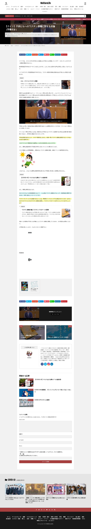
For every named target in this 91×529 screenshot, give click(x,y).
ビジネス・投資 (9, 9)
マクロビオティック (29, 6)
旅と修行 (72, 6)
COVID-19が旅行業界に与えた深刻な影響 (76, 498)
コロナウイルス (24, 34)
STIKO (12, 34)
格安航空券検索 (64, 9)
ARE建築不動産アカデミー (47, 9)
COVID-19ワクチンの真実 (41, 400)
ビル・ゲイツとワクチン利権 (29, 81)
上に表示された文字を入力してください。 (28, 455)
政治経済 (81, 6)
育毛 (56, 6)
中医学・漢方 (43, 6)
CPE (22, 16)
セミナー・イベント (35, 9)
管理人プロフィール (78, 9)
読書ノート (26, 9)
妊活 (21, 9)
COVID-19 (25, 33)
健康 (22, 6)
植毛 (25, 16)
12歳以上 (8, 34)
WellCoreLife (45, 3)
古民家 (28, 16)
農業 (60, 6)
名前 (20, 434)
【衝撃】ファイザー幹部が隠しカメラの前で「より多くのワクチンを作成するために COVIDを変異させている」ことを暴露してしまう (35, 500)
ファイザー (32, 34)
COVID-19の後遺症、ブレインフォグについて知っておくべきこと (52, 390)
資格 (77, 6)
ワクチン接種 (50, 34)
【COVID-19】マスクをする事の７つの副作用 (34, 177)
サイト (20, 445)
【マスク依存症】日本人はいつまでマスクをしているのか (14, 498)
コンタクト (44, 11)
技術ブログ (57, 9)
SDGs (71, 9)
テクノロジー (65, 6)
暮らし (16, 9)
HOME (7, 45)
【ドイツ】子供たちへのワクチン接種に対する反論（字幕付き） (33, 45)
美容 (37, 6)
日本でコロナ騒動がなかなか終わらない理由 (55, 498)
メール (21, 439)
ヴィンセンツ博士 (16, 34)
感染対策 (8, 36)
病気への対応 (50, 6)
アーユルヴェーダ (15, 6)
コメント (21, 419)
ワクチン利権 (37, 34)
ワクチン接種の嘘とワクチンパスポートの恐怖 (35, 209)
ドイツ (28, 34)
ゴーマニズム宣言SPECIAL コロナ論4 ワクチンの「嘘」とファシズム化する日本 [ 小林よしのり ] (34, 284)
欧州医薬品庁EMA (14, 36)
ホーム (7, 6)
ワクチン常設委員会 (44, 34)
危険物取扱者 (18, 16)
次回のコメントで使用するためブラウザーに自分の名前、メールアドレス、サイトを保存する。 (41, 451)
